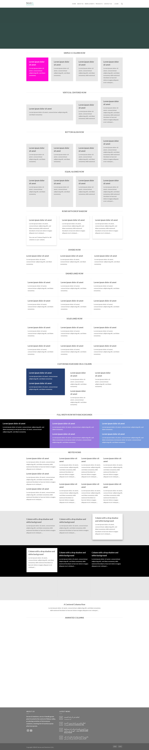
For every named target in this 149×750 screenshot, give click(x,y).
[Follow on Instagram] (28, 730)
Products (99, 4)
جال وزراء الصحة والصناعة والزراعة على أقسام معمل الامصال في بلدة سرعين (76, 737)
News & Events (89, 4)
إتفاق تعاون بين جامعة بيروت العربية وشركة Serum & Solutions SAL (74, 724)
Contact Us (108, 4)
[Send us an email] (31, 730)
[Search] (122, 4)
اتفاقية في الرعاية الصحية (72, 717)
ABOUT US (80, 4)
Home (74, 4)
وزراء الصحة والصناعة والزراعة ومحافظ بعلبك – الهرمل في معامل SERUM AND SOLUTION (76, 730)
